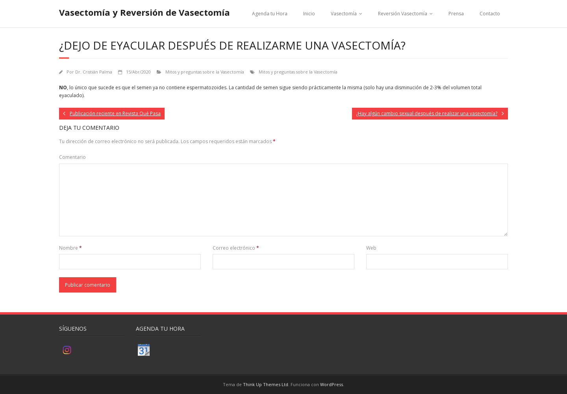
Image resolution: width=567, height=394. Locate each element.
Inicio (309, 13)
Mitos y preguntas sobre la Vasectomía (204, 72)
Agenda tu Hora (269, 13)
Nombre (70, 248)
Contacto (490, 13)
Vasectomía (344, 13)
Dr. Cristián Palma (93, 72)
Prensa (456, 13)
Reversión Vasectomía (402, 13)
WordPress (331, 384)
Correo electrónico (236, 248)
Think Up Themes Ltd (265, 384)
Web (371, 248)
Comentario (72, 157)
